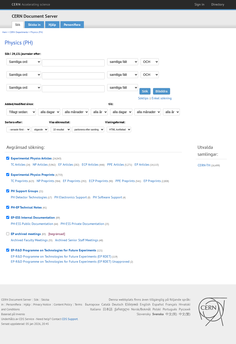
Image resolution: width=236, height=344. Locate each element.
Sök (17, 25)
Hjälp (52, 25)
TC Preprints (19, 181)
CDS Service (26, 319)
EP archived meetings (26, 234)
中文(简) (171, 314)
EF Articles (65, 164)
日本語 (107, 309)
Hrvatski (184, 304)
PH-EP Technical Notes (26, 207)
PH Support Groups (24, 191)
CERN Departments (18, 32)
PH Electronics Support (70, 197)
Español (158, 304)
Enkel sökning (162, 98)
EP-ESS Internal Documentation (33, 217)
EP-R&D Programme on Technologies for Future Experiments (53, 250)
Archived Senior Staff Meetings (76, 240)
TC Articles (18, 164)
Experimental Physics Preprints (32, 175)
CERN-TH (204, 165)
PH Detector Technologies (29, 197)
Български (92, 304)
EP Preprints (152, 181)
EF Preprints (71, 181)
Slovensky (143, 314)
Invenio (20, 314)
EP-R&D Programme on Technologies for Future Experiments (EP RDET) (61, 256)
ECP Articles (90, 164)
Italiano (95, 309)
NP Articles (40, 164)
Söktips (143, 98)
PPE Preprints (125, 181)
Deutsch (117, 304)
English (145, 304)
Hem (4, 32)
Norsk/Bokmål (141, 309)
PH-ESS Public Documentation (32, 224)
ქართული (121, 309)
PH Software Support (107, 197)
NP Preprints (45, 181)
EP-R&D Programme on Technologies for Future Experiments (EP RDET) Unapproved (70, 261)
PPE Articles (115, 164)
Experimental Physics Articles (31, 158)
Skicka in (34, 25)
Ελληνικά (131, 304)
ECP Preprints (98, 181)
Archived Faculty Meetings (29, 240)
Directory (217, 4)
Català (105, 304)
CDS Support (70, 319)
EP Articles (142, 164)
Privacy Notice (42, 304)
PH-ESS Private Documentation (82, 224)
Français (171, 304)
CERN (31, 4)
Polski (157, 309)
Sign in (199, 4)
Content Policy (63, 304)
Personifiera (72, 25)
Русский (184, 309)
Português (170, 309)
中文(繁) (184, 314)
